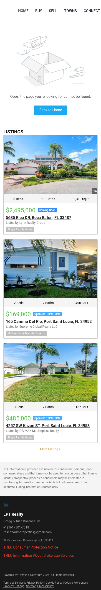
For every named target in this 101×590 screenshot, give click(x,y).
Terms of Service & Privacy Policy (23, 582)
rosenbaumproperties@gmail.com (27, 532)
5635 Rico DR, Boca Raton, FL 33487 (38, 217)
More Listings (50, 449)
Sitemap (31, 586)
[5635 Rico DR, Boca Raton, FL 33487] (50, 164)
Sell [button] (53, 11)
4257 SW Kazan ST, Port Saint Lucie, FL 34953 (48, 425)
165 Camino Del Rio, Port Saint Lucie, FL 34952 (49, 321)
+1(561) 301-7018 (16, 527)
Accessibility (46, 586)
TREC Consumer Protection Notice (30, 547)
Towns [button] (70, 11)
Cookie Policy (54, 582)
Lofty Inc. (24, 575)
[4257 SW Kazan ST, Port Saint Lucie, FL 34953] (50, 372)
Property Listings (13, 586)
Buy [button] (38, 11)
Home (23, 11)
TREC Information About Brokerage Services (38, 555)
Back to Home (50, 110)
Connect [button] (92, 11)
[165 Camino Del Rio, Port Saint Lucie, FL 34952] (50, 269)
